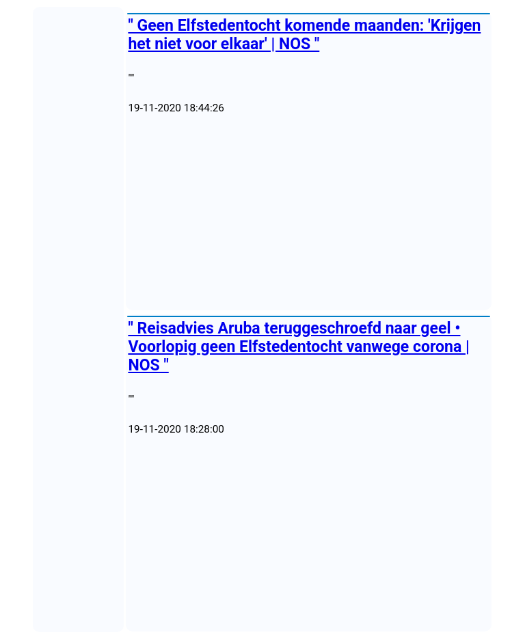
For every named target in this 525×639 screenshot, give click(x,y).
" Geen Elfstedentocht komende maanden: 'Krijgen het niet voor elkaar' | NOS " (304, 34)
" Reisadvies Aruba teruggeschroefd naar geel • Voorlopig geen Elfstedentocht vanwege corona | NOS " (298, 347)
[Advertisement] (308, 212)
